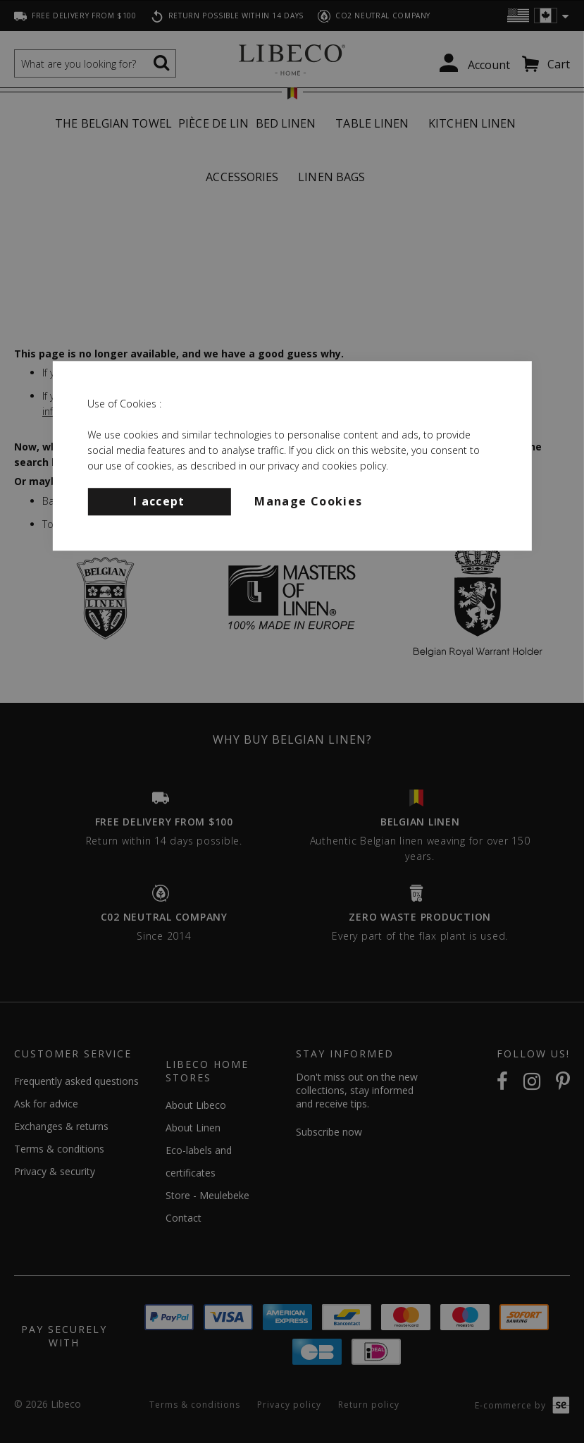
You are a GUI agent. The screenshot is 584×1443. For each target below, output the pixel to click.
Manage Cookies (308, 501)
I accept (159, 501)
